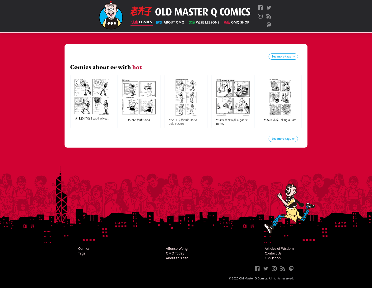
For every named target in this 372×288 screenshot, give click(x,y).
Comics (141, 22)
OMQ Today (175, 253)
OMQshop (273, 258)
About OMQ (170, 22)
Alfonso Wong (177, 248)
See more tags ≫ (283, 56)
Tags (81, 253)
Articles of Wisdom (279, 248)
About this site (177, 258)
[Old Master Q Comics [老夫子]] (111, 16)
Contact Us (273, 253)
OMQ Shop (236, 22)
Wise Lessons (204, 22)
